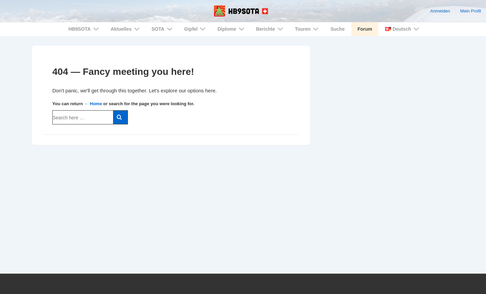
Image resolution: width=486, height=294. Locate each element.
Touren (307, 28)
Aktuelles (126, 28)
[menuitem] (401, 29)
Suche (337, 29)
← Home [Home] (93, 103)
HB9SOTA (85, 28)
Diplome (231, 28)
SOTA (163, 28)
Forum (364, 29)
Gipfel (196, 28)
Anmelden (440, 10)
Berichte (270, 28)
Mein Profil (470, 10)
